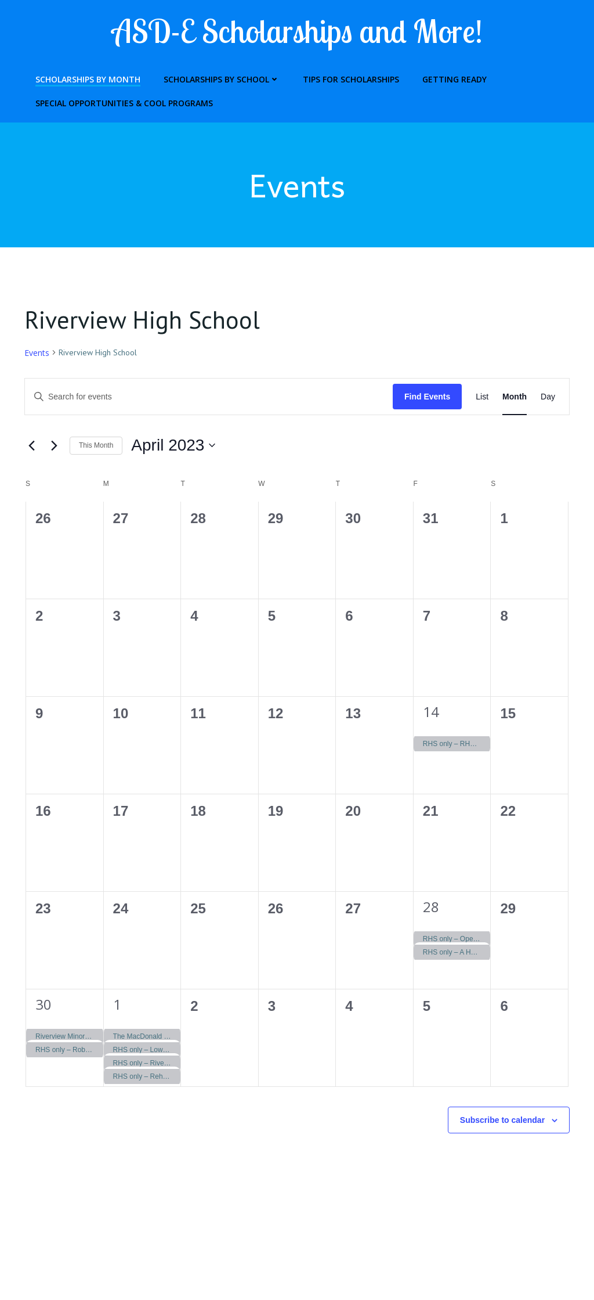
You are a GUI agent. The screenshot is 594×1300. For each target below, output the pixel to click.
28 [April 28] (431, 907)
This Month (96, 447)
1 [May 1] (117, 1005)
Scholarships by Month (82, 76)
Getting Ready (449, 76)
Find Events (427, 397)
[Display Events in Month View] (514, 398)
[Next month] (54, 447)
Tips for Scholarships (346, 76)
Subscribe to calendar (502, 1121)
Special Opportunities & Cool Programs (119, 100)
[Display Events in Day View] (548, 398)
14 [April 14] (431, 712)
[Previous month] (31, 447)
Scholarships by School (216, 76)
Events (36, 353)
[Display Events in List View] (482, 398)
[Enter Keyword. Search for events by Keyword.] (209, 398)
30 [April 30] (43, 1005)
